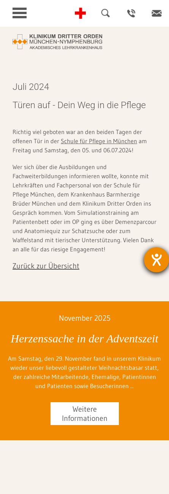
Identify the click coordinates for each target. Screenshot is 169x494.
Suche (105, 13)
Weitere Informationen (84, 413)
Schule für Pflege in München (99, 141)
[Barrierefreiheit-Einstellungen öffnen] (156, 259)
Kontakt (156, 13)
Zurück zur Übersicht (46, 265)
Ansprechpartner (131, 13)
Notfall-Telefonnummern (80, 13)
